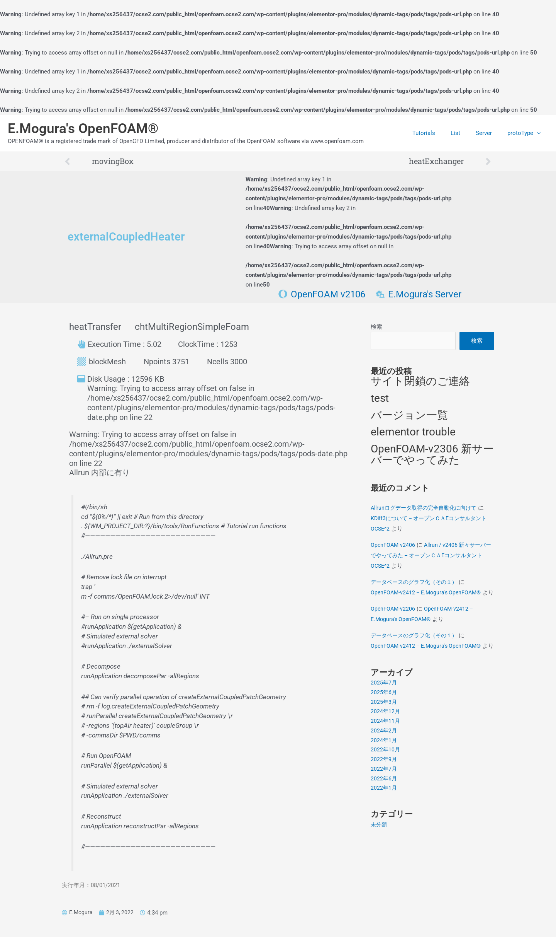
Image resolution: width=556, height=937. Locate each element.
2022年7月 (384, 790)
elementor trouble (413, 433)
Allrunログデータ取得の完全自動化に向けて (427, 508)
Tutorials (437, 133)
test (380, 399)
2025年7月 (384, 704)
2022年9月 (384, 781)
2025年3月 (384, 723)
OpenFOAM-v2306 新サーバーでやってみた (432, 456)
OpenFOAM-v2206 (393, 619)
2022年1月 (384, 809)
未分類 (379, 846)
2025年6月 (384, 713)
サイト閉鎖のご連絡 (420, 382)
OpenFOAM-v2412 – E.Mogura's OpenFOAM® (429, 593)
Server (489, 133)
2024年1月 (384, 761)
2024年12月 (386, 733)
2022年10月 (386, 771)
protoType (525, 133)
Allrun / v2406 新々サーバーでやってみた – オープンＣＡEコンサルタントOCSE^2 (431, 556)
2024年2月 (384, 752)
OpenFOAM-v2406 (393, 545)
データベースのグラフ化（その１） (417, 582)
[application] (538, 133)
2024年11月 (386, 742)
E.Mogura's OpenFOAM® (83, 129)
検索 (376, 326)
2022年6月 (384, 800)
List (465, 133)
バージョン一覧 (409, 416)
